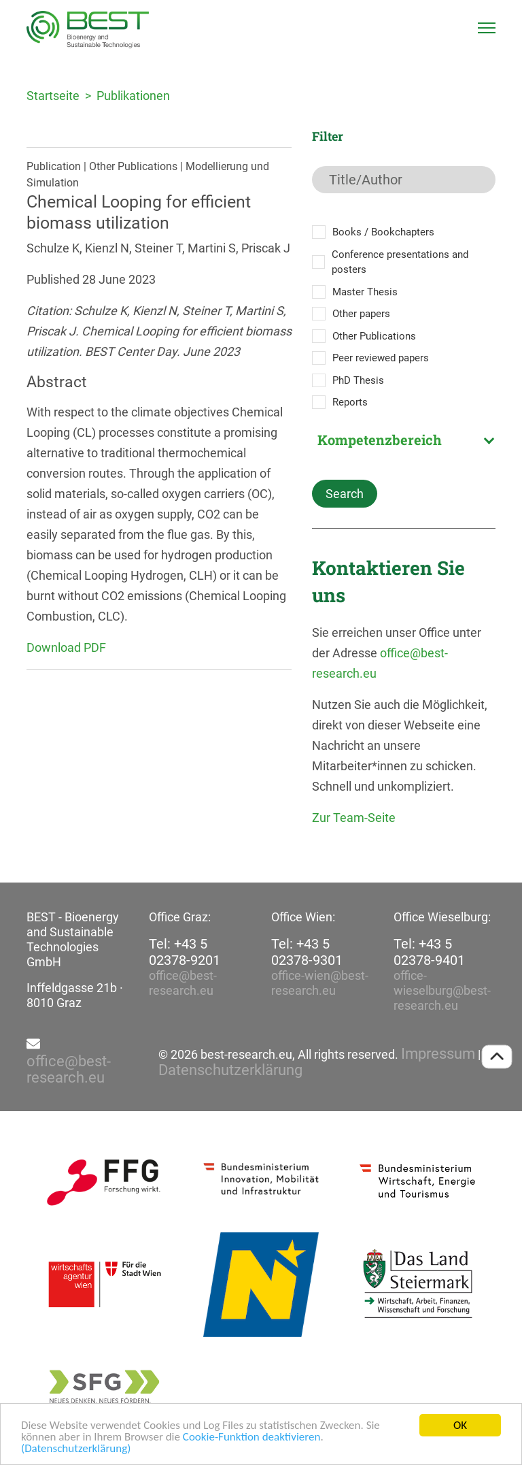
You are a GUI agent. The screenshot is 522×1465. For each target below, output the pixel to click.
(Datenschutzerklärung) (75, 1449)
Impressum (438, 1054)
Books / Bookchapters (383, 232)
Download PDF (66, 647)
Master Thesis (365, 292)
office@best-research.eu (183, 983)
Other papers (361, 314)
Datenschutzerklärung (230, 1070)
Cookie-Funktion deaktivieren (252, 1437)
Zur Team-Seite (354, 817)
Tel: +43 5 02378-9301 (307, 952)
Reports (350, 402)
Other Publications (374, 336)
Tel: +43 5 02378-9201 (184, 952)
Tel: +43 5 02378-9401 (429, 952)
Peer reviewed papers (380, 358)
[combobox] (403, 439)
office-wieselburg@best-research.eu (442, 990)
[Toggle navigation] (486, 27)
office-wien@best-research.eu (319, 983)
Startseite (53, 95)
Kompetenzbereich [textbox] (379, 439)
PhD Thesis (358, 380)
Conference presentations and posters (400, 262)
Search (345, 494)
